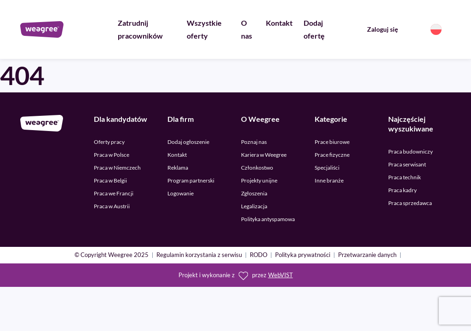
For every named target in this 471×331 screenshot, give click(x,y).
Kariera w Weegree (264, 154)
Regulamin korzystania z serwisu (199, 255)
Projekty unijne (259, 180)
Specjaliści (327, 167)
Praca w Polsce (111, 154)
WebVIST (280, 275)
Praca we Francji (113, 193)
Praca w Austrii (112, 206)
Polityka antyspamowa (268, 219)
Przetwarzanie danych (367, 255)
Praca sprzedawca (410, 203)
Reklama (177, 167)
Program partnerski (190, 180)
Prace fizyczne (332, 154)
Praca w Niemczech (117, 167)
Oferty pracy (109, 141)
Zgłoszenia (254, 193)
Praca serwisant (407, 164)
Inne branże (329, 180)
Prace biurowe (332, 141)
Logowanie (180, 193)
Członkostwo (257, 167)
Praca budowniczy (410, 151)
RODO (258, 255)
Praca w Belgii (110, 180)
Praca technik (404, 177)
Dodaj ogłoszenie (188, 141)
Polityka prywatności (302, 255)
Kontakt (279, 22)
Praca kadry (402, 190)
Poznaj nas (254, 141)
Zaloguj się (382, 29)
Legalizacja (254, 206)
